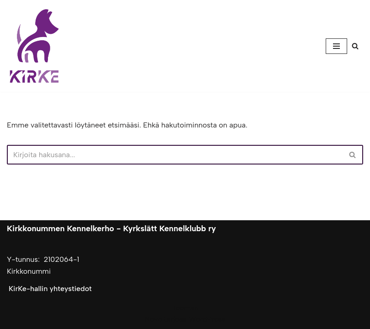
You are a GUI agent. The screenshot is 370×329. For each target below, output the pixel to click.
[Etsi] (355, 45)
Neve (153, 319)
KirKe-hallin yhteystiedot (50, 288)
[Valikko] (336, 46)
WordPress (207, 319)
